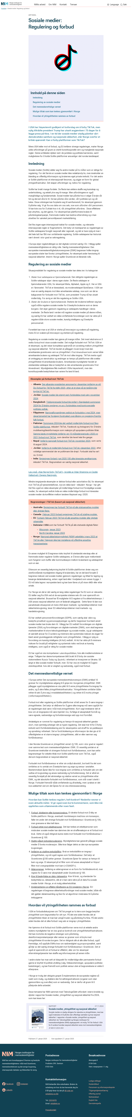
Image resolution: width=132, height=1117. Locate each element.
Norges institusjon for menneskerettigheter (16, 4)
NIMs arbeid (39, 4)
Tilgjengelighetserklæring (98, 1091)
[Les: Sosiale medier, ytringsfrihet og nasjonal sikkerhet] (38, 1017)
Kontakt (63, 4)
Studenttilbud (94, 1084)
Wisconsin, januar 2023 (50, 529)
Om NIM (52, 4)
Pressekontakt (50, 1110)
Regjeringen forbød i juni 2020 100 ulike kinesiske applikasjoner (67, 458)
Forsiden (3, 8)
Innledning (38, 97)
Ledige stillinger (95, 1081)
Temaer (73, 4)
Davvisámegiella (95, 1103)
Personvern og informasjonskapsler (102, 1087)
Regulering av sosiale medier (46, 102)
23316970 (53, 1100)
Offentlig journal (94, 1094)
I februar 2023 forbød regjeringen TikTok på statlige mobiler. (70, 514)
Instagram (24, 1084)
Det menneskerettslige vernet (47, 107)
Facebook (10, 1084)
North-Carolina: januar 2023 (52, 533)
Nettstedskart (94, 1097)
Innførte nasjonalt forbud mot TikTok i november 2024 (65, 441)
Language (114, 4)
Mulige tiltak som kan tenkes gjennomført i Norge (56, 111)
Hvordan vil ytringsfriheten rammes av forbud (54, 116)
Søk (125, 4)
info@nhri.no (55, 1104)
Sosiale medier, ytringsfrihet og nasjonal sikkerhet (73, 1009)
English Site (93, 1100)
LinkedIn (9, 1090)
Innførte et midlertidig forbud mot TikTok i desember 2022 (68, 448)
